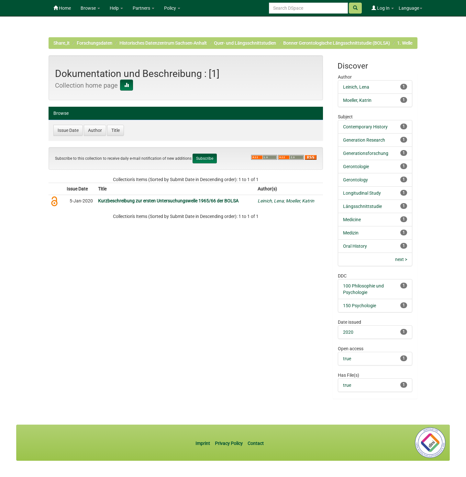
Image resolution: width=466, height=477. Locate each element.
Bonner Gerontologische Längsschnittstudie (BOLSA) (336, 43)
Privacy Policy (229, 443)
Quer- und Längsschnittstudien (245, 43)
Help (116, 8)
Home (62, 8)
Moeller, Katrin (300, 200)
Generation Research (364, 140)
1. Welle (404, 43)
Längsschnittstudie (362, 206)
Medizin (351, 232)
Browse (90, 8)
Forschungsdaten (94, 43)
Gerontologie (356, 166)
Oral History (355, 246)
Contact (256, 443)
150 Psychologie (359, 305)
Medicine (352, 219)
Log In (383, 8)
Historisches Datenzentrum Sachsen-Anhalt (163, 43)
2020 (348, 332)
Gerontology (355, 179)
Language (410, 8)
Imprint (203, 443)
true (347, 358)
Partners (143, 8)
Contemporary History (365, 126)
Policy (172, 8)
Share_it (61, 43)
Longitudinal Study (362, 193)
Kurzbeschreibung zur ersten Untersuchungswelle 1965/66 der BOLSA (168, 200)
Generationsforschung (365, 153)
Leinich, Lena (271, 200)
